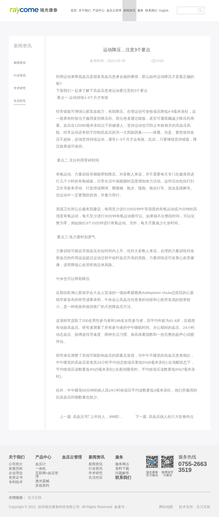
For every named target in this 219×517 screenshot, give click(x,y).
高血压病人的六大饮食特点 (171, 416)
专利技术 (16, 482)
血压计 (40, 464)
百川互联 (35, 498)
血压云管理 (114, 10)
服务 (140, 10)
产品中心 (99, 10)
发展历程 (16, 468)
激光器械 (42, 481)
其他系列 (42, 485)
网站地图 (166, 507)
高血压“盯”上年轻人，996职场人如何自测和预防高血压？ (119, 416)
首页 (74, 10)
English (163, 10)
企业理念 (16, 473)
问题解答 (122, 473)
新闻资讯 (129, 10)
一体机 (40, 468)
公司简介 (16, 464)
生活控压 (20, 101)
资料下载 (122, 468)
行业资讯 (20, 75)
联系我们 (151, 10)
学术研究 (20, 88)
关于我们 (85, 10)
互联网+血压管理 (46, 474)
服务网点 (122, 464)
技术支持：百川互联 (194, 507)
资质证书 (16, 477)
